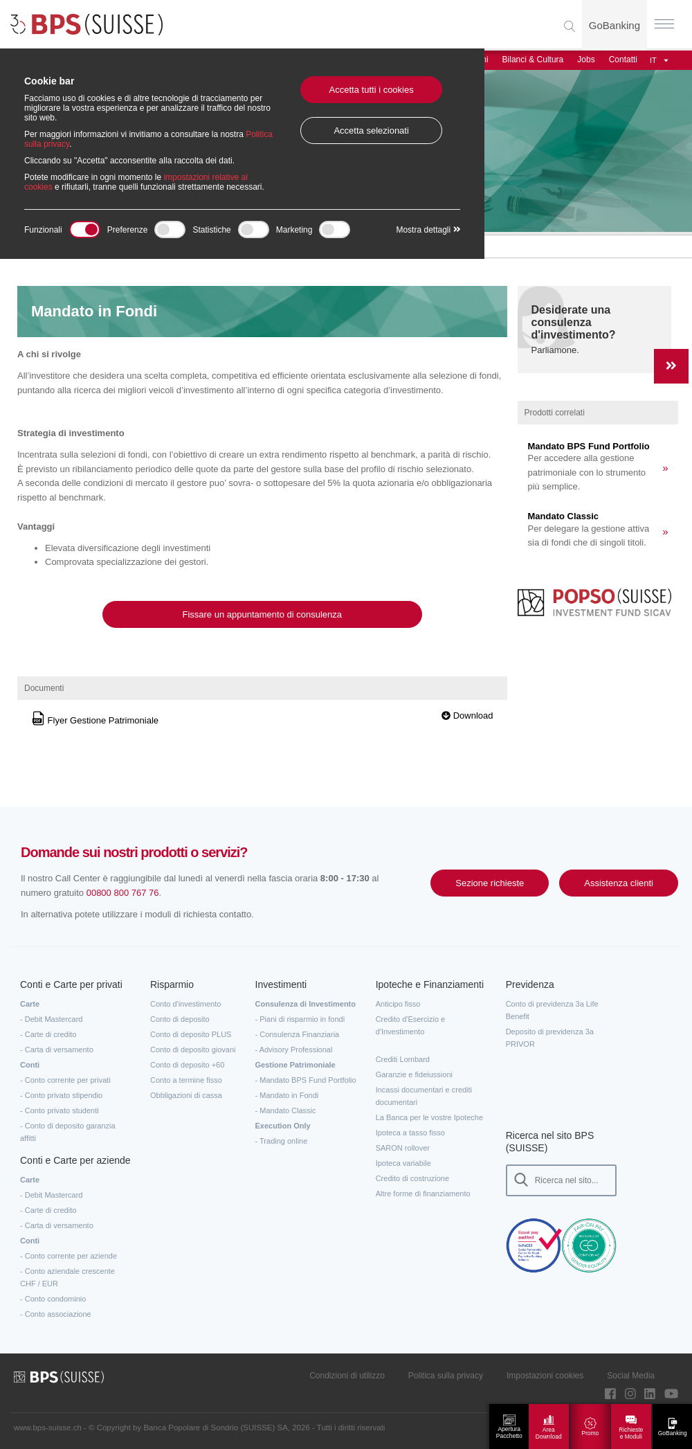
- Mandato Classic (285, 1110)
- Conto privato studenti (59, 1110)
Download (467, 715)
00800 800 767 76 (122, 893)
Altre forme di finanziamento (423, 1193)
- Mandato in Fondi (287, 1095)
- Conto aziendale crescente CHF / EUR (67, 1277)
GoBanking (614, 25)
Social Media (631, 1375)
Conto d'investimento (185, 1004)
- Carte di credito (48, 1034)
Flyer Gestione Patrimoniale (94, 720)
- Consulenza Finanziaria (297, 1034)
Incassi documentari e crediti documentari (424, 1096)
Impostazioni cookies (545, 1375)
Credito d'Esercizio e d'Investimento (411, 1025)
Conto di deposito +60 (187, 1065)
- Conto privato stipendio (61, 1095)
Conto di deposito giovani (193, 1049)
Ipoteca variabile (403, 1163)
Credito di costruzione (412, 1178)
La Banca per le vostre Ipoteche (429, 1117)
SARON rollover (403, 1148)
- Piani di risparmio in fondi (300, 1019)
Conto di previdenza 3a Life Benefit (552, 1010)
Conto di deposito (180, 1019)
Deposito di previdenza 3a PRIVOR (550, 1037)
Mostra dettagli (428, 230)
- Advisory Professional (294, 1049)
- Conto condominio (53, 1299)
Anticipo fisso (398, 1004)
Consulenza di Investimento (305, 1004)
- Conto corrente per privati (65, 1080)
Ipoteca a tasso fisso (410, 1132)
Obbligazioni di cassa (186, 1095)
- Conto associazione (55, 1314)
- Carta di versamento (56, 1049)
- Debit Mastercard (51, 1019)
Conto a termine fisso (186, 1080)
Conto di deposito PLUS (190, 1034)
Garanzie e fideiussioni (414, 1074)
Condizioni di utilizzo (347, 1375)
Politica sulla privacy (445, 1375)
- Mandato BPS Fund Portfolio (305, 1080)
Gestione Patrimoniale (295, 1065)
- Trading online (281, 1141)
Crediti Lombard (403, 1059)
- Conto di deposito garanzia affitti (68, 1132)
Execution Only (283, 1126)
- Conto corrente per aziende (68, 1256)
